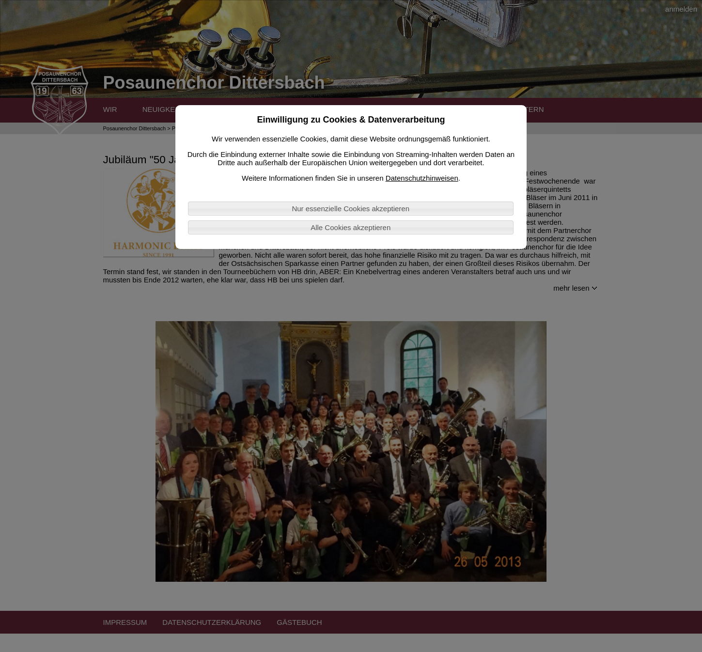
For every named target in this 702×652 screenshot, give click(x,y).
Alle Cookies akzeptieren (350, 227)
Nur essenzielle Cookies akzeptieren (350, 208)
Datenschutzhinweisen (422, 178)
